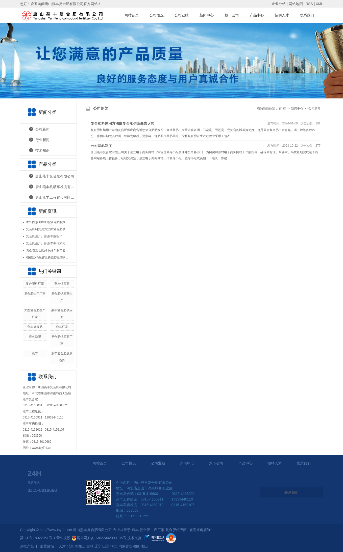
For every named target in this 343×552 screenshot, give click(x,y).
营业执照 (63, 538)
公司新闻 (42, 129)
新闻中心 (207, 15)
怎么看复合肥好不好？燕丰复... (47, 250)
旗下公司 (232, 15)
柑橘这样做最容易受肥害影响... (47, 257)
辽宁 (98, 546)
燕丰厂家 (62, 327)
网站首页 (132, 15)
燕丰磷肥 (35, 336)
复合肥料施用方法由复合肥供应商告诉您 (122, 123)
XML (319, 4)
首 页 (282, 108)
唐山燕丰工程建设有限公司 (56, 197)
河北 (113, 546)
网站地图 (296, 4)
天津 (62, 546)
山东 (105, 546)
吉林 (89, 546)
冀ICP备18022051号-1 (37, 538)
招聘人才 (282, 15)
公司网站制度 (101, 146)
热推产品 (27, 546)
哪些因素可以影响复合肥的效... (47, 222)
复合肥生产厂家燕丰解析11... (45, 236)
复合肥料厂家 (35, 283)
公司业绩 (182, 15)
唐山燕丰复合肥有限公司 (54, 176)
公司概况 (157, 15)
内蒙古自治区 (129, 546)
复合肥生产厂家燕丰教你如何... (47, 243)
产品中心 (257, 15)
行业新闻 (42, 140)
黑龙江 (80, 546)
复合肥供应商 (176, 530)
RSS (309, 4)
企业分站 (279, 4)
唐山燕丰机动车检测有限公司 (56, 187)
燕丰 (35, 353)
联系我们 (307, 15)
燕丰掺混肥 (34, 327)
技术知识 (42, 150)
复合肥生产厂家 (34, 293)
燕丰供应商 (61, 283)
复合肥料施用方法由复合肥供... (47, 229)
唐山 (144, 546)
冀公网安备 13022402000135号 (98, 538)
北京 (70, 546)
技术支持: (146, 538)
